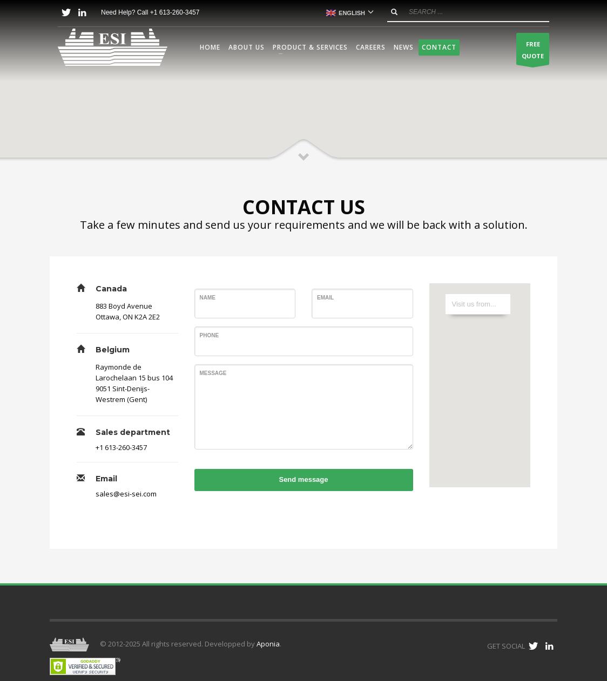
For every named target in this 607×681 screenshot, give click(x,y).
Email (325, 298)
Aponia (268, 644)
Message (213, 373)
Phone (209, 335)
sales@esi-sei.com (126, 494)
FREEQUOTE (532, 52)
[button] (303, 107)
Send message (303, 479)
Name (207, 298)
